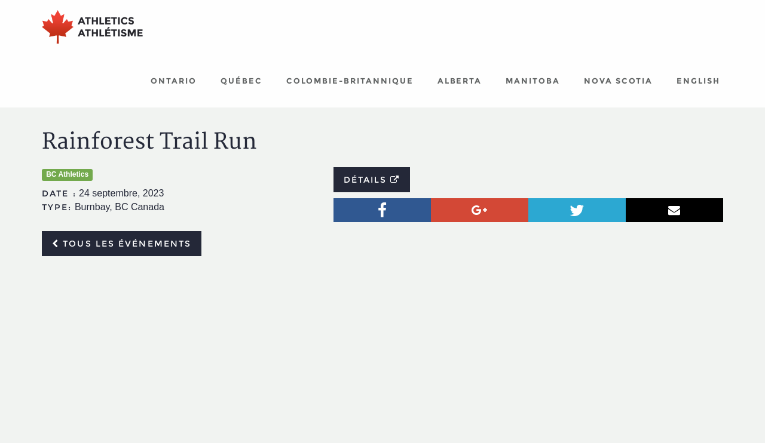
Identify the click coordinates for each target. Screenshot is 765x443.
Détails (372, 179)
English (698, 80)
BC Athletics (67, 174)
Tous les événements (121, 243)
